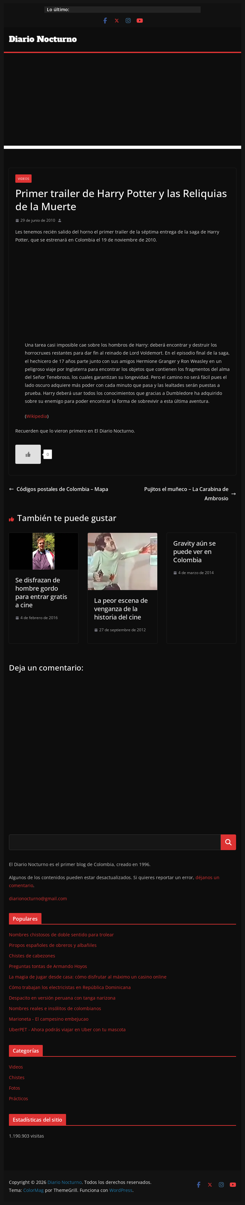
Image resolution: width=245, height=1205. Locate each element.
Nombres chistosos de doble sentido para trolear (61, 935)
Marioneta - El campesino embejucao (48, 1019)
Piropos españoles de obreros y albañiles (53, 945)
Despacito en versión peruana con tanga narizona (62, 998)
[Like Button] (28, 454)
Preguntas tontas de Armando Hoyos (48, 966)
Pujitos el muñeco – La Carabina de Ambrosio (190, 494)
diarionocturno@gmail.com (38, 898)
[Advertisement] (122, 101)
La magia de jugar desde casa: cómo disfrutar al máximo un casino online (88, 977)
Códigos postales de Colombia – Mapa (58, 489)
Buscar (228, 842)
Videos (23, 178)
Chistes (17, 1077)
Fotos (14, 1088)
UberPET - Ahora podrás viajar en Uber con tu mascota (67, 1029)
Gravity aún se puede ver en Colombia (194, 551)
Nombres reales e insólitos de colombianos (55, 1008)
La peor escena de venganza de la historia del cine (121, 608)
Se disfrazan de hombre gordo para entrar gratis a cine (41, 592)
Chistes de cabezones (32, 956)
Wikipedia (36, 416)
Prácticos (18, 1098)
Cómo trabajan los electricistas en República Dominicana (70, 987)
